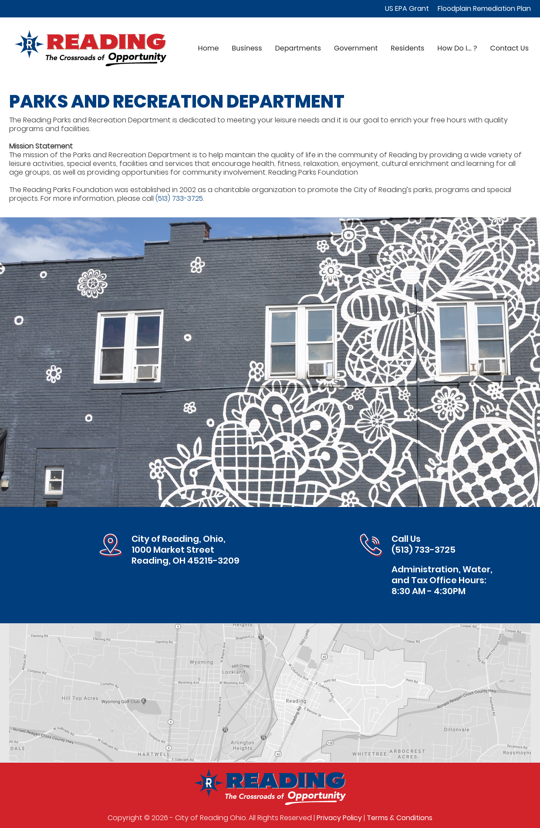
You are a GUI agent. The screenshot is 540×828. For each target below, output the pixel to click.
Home (208, 48)
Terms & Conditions (399, 818)
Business (247, 48)
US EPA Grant (407, 8)
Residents (407, 48)
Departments (298, 48)
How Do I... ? (457, 48)
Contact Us (509, 48)
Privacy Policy (339, 818)
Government (356, 48)
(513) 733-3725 (179, 198)
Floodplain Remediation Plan (484, 8)
